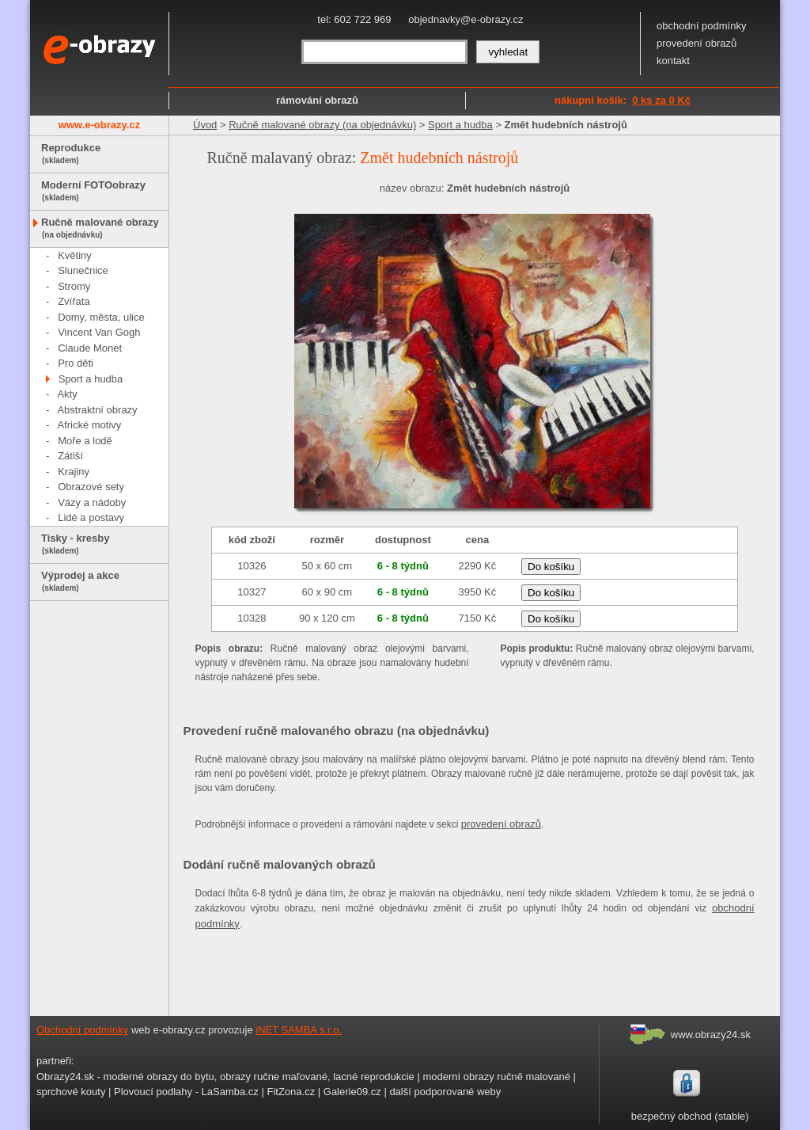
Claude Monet (90, 348)
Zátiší (70, 456)
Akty (67, 394)
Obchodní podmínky (82, 1030)
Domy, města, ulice (101, 317)
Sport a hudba (91, 379)
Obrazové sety (91, 487)
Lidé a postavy (91, 517)
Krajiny (73, 471)
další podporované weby (445, 1092)
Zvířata (73, 301)
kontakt (673, 61)
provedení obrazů (696, 43)
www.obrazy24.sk (711, 1035)
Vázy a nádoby (92, 502)
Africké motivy (89, 425)
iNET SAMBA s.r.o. (298, 1030)
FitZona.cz (291, 1092)
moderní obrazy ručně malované (496, 1076)
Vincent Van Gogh (99, 332)
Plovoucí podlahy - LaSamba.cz (186, 1092)
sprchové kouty (70, 1092)
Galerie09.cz (352, 1092)
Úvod (205, 125)
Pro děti (75, 363)
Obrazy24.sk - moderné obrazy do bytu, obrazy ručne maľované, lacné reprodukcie (225, 1076)
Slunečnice (83, 270)
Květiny (75, 255)
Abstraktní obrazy (97, 410)
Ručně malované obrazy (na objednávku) (322, 125)
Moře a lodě (85, 441)
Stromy (74, 286)
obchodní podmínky (701, 26)
